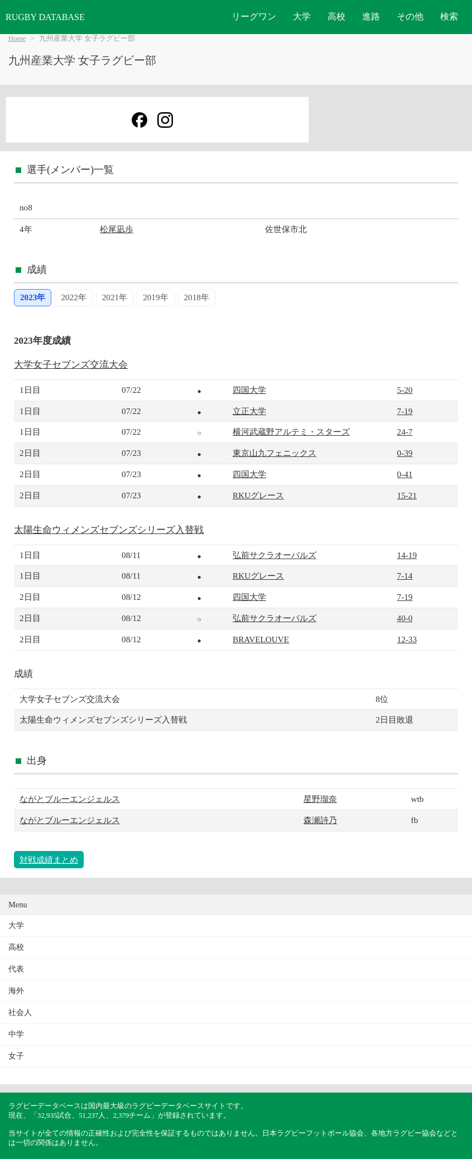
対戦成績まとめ (49, 859)
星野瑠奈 (320, 799)
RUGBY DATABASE (45, 17)
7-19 (405, 411)
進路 (371, 16)
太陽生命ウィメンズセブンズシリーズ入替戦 (109, 530)
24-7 (405, 431)
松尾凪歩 (116, 229)
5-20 (405, 390)
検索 (449, 16)
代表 (16, 969)
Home (17, 38)
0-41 (405, 474)
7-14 (405, 575)
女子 (16, 1056)
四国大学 (249, 390)
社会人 (20, 1012)
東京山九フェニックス (274, 453)
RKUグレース (258, 495)
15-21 (407, 495)
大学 (302, 16)
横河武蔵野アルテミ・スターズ (291, 431)
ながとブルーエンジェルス (70, 799)
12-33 (407, 639)
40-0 (405, 618)
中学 (16, 1034)
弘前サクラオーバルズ (274, 555)
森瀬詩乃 (320, 820)
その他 (410, 16)
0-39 (405, 453)
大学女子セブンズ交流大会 (71, 364)
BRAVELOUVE (261, 639)
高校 (336, 16)
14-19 (407, 555)
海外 (16, 991)
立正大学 (249, 411)
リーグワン (254, 16)
